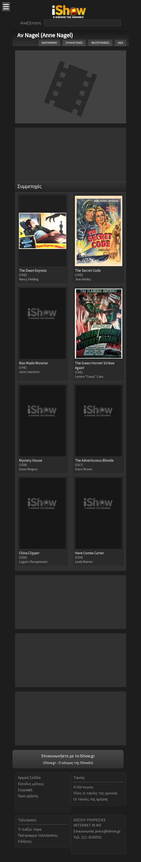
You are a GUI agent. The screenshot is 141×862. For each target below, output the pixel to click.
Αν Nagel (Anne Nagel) (45, 35)
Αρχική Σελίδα (29, 777)
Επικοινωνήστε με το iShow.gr (68, 755)
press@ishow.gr (108, 831)
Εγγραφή (25, 789)
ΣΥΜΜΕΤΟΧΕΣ (74, 43)
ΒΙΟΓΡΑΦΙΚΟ (49, 43)
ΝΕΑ (120, 43)
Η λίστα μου (83, 786)
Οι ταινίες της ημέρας (90, 799)
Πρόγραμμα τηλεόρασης (38, 835)
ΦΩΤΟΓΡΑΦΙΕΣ (100, 43)
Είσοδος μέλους (31, 783)
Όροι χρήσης (28, 795)
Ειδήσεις (25, 841)
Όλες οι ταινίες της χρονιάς (95, 793)
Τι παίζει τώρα (29, 829)
